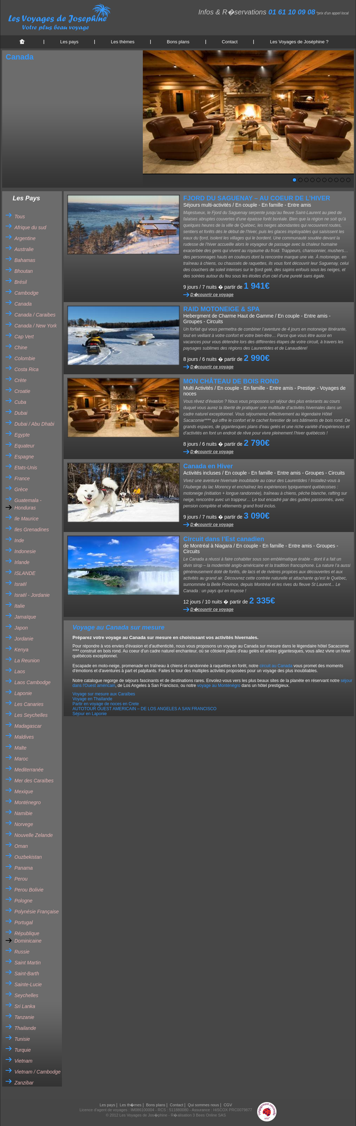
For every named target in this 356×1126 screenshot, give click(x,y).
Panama (23, 868)
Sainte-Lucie (28, 984)
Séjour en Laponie (89, 713)
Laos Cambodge (32, 682)
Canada (23, 304)
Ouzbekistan (28, 857)
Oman (21, 846)
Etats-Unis (25, 467)
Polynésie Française (36, 911)
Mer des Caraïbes (33, 780)
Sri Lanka (24, 1006)
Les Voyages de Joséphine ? (299, 41)
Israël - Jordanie (32, 595)
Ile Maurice (26, 518)
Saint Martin (27, 962)
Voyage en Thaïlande (92, 698)
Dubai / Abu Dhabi (34, 424)
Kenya (21, 649)
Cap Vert (24, 336)
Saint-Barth (26, 973)
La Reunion (27, 660)
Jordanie (23, 639)
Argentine (25, 238)
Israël (20, 584)
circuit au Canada (276, 665)
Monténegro (27, 802)
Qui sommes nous (203, 1105)
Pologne (23, 900)
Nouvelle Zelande (33, 835)
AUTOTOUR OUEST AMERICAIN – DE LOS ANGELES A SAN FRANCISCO (144, 708)
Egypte (22, 435)
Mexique (23, 791)
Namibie (23, 813)
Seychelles (26, 995)
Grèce (21, 489)
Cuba (20, 402)
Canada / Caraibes (35, 315)
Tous (19, 216)
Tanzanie (24, 1017)
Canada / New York (35, 326)
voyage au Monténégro (219, 685)
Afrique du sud (30, 227)
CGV (228, 1105)
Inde (19, 540)
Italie (19, 606)
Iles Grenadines (31, 529)
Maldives (24, 737)
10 (348, 180)
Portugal (23, 922)
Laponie (23, 693)
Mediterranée (29, 769)
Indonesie (25, 551)
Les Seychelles (30, 715)
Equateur (24, 446)
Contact (230, 41)
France (22, 478)
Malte (20, 748)
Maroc (21, 759)
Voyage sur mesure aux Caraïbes (103, 694)
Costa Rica (26, 369)
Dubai (20, 413)
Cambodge (26, 293)
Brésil (20, 282)
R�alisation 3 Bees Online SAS (198, 1115)
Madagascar (28, 726)
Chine (20, 347)
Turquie (22, 1050)
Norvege (23, 824)
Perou (20, 879)
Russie (22, 952)
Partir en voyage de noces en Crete (105, 703)
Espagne (24, 456)
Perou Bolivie (29, 890)
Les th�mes (130, 1105)
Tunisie (22, 1039)
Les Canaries (29, 704)
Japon (21, 628)
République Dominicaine (28, 937)
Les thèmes (122, 41)
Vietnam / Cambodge (37, 1072)
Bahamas (24, 260)
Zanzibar (23, 1083)
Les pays (69, 41)
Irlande (22, 562)
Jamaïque (25, 617)
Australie (23, 249)
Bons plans (178, 41)
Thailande (25, 1028)
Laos (19, 671)
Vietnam (23, 1061)
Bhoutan (23, 271)
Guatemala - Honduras (28, 504)
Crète (20, 380)
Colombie (24, 358)
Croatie (22, 391)
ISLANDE (25, 573)
